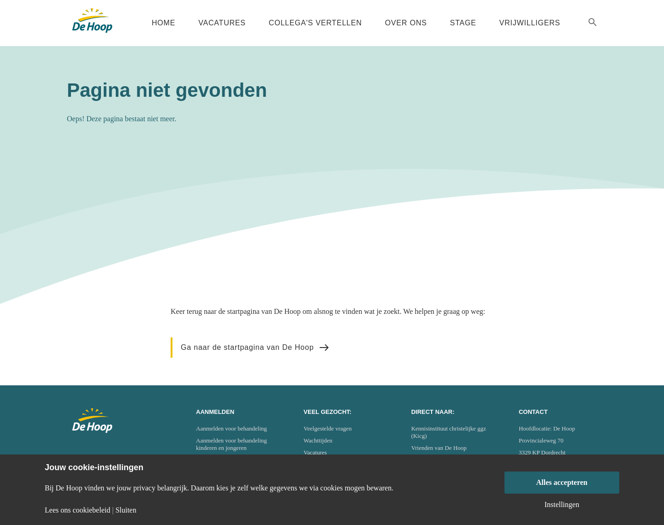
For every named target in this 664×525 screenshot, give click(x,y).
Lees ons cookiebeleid (77, 510)
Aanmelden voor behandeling (231, 428)
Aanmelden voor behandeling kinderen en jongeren (231, 444)
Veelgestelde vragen (327, 428)
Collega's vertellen (315, 23)
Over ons (406, 23)
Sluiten (125, 510)
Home (163, 23)
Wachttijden (317, 440)
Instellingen (562, 504)
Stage (463, 23)
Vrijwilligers (529, 23)
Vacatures (222, 23)
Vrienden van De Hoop (439, 447)
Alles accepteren (561, 482)
